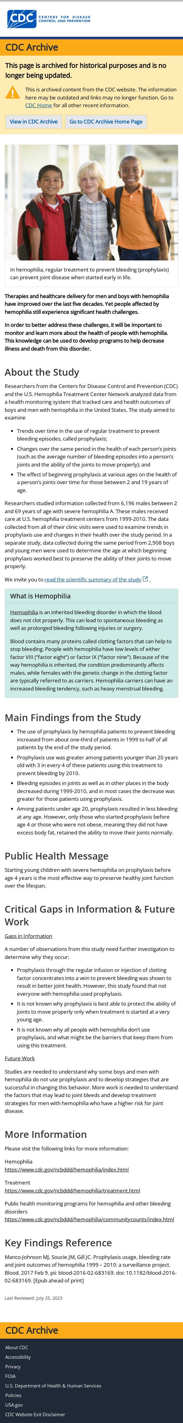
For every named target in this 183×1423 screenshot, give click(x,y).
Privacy (13, 1366)
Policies (13, 1395)
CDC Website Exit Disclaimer (35, 1414)
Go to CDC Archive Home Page (106, 121)
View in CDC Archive (34, 121)
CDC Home (38, 105)
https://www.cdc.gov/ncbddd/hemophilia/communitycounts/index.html (89, 1219)
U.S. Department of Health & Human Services (53, 1386)
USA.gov (14, 1405)
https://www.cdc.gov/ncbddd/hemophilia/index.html (67, 1169)
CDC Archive (31, 47)
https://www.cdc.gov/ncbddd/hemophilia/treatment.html (72, 1190)
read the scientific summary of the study (96, 579)
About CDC (16, 1347)
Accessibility (18, 1357)
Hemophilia (24, 612)
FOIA (10, 1376)
